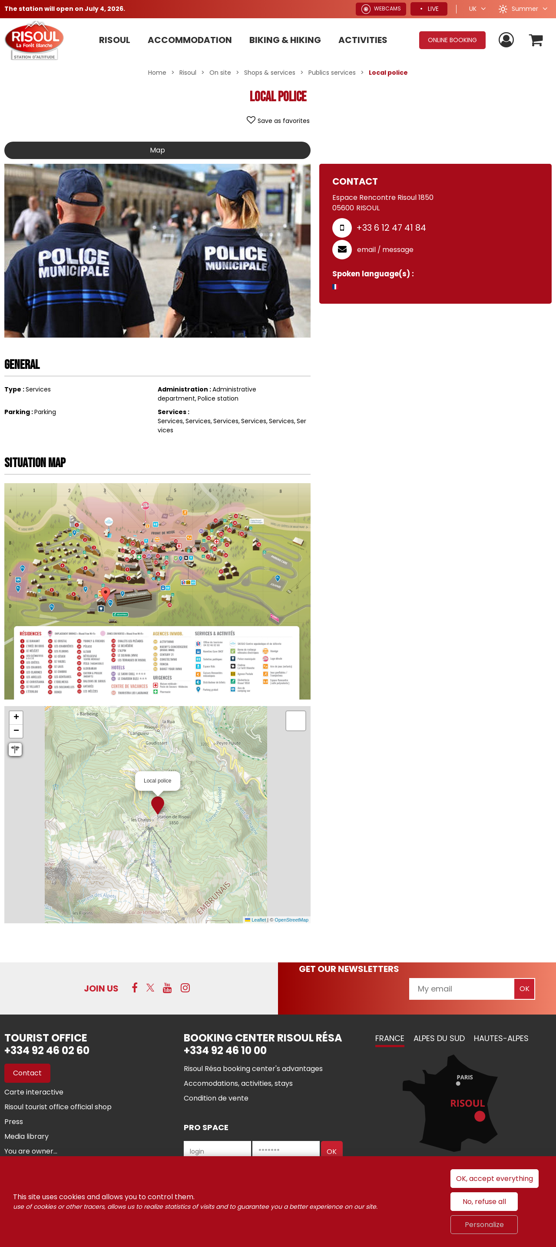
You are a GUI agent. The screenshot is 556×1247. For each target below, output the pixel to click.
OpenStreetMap (291, 919)
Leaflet (255, 919)
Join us (101, 988)
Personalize (484, 1225)
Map (157, 150)
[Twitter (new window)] (150, 988)
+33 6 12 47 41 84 (391, 228)
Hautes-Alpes (501, 1038)
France (389, 1038)
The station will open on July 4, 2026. (64, 8)
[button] (536, 40)
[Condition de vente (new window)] (216, 1098)
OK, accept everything (494, 1179)
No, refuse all (484, 1202)
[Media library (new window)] (26, 1136)
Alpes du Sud (439, 1038)
